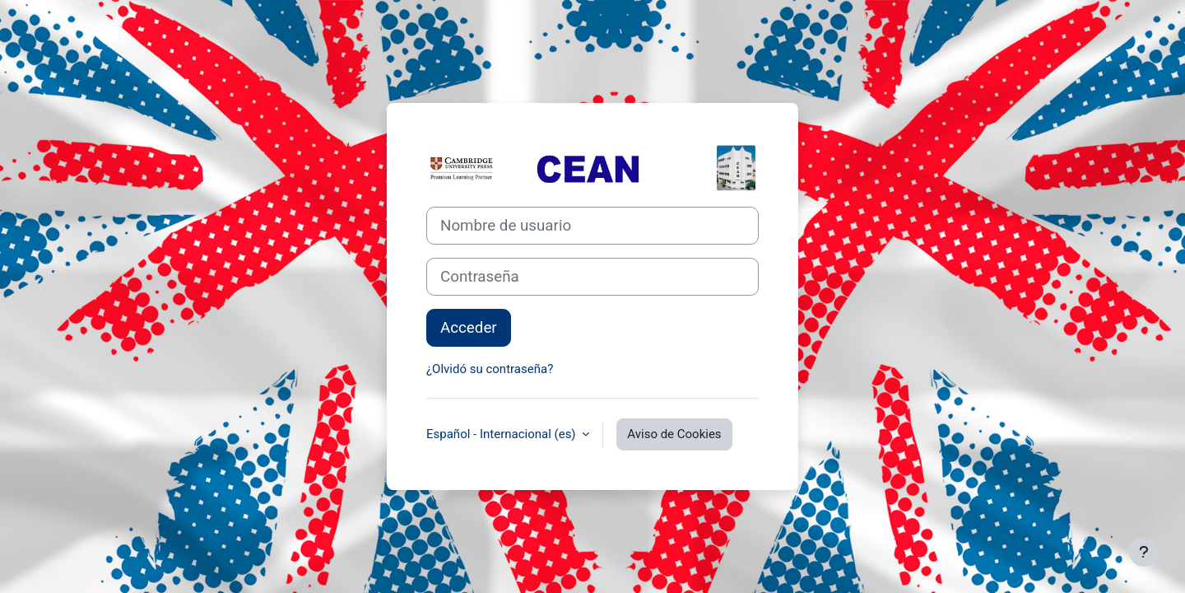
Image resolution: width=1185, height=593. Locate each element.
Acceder (468, 328)
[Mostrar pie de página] (1144, 552)
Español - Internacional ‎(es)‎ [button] (502, 434)
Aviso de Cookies (674, 434)
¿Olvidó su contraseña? (489, 369)
